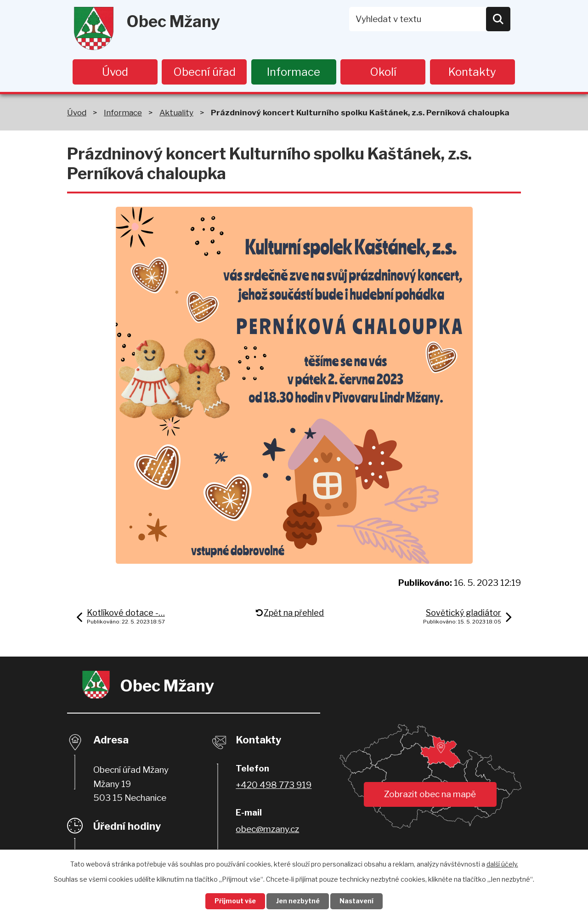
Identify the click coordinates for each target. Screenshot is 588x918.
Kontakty (472, 72)
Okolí (383, 72)
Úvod (115, 72)
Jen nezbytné (298, 901)
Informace (293, 72)
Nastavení (357, 901)
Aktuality (176, 113)
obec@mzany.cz (267, 829)
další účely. (502, 863)
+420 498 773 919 (273, 785)
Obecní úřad (204, 72)
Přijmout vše (234, 901)
